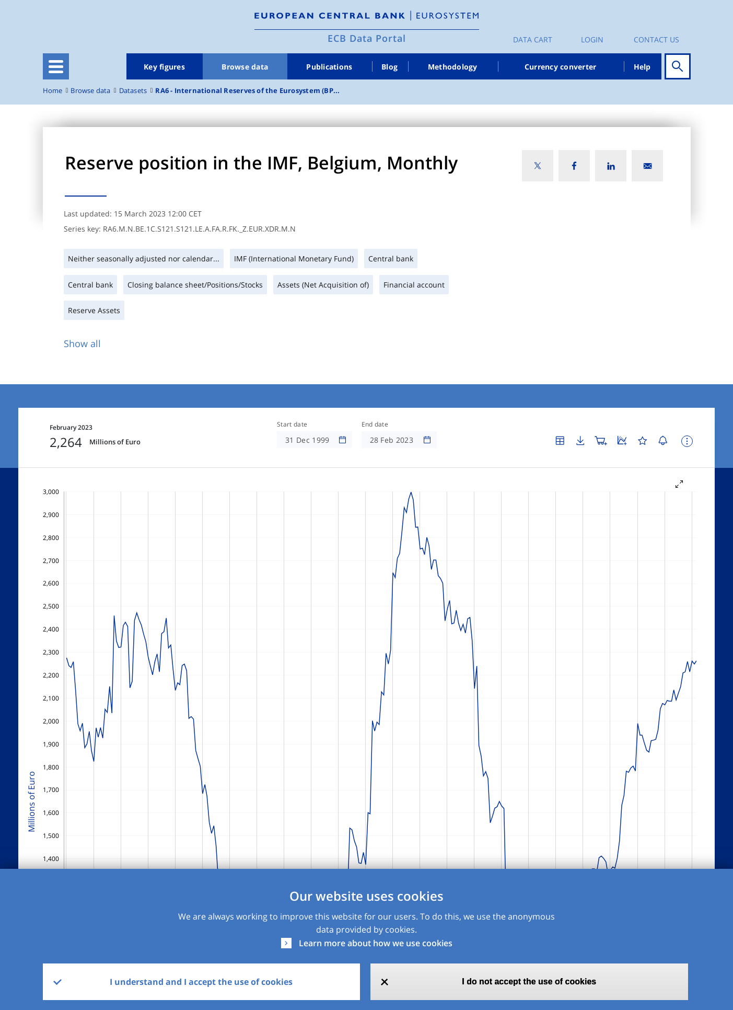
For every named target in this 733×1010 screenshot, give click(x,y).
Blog (389, 67)
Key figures (164, 67)
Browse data (245, 67)
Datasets (133, 90)
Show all (82, 343)
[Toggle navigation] (56, 66)
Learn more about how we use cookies (375, 943)
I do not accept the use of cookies (529, 981)
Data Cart (532, 39)
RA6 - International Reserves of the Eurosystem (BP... (247, 90)
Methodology (453, 67)
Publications (329, 67)
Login (592, 39)
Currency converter (561, 67)
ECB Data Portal (367, 38)
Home (53, 90)
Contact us (656, 39)
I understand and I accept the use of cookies (201, 982)
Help (642, 67)
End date (375, 424)
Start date (292, 424)
